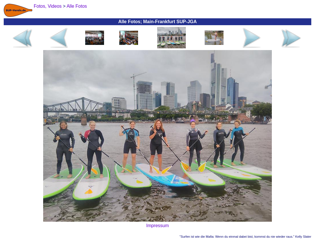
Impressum (157, 225)
